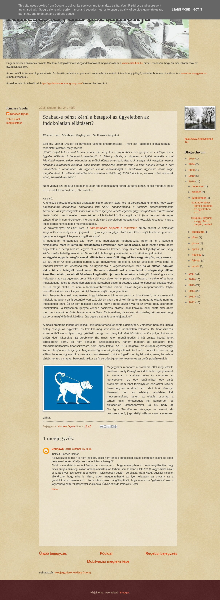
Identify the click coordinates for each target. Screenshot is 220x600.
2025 (192, 158)
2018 (192, 181)
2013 (192, 296)
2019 (192, 175)
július (195, 237)
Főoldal (106, 553)
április (196, 249)
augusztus (198, 231)
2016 (192, 279)
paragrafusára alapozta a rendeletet (112, 227)
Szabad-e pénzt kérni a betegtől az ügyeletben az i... (201, 207)
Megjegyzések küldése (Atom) (73, 572)
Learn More (181, 9)
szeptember (199, 197)
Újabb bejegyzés (53, 553)
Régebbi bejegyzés (161, 553)
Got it (197, 9)
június (196, 243)
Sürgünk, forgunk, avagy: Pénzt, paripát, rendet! (201, 221)
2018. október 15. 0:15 (78, 448)
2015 (192, 285)
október (196, 192)
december (198, 186)
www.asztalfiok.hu (132, 63)
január (196, 266)
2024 (192, 164)
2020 (192, 170)
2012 (192, 302)
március (197, 254)
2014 (192, 290)
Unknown (58, 448)
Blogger (124, 592)
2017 (192, 273)
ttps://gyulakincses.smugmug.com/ (62, 83)
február (196, 260)
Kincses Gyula (19, 114)
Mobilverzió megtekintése (108, 561)
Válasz (56, 489)
